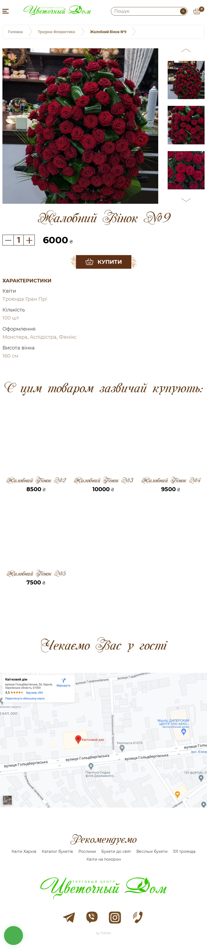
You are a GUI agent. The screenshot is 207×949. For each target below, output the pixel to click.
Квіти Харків (24, 851)
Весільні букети (152, 851)
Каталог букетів (57, 851)
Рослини (87, 851)
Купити (110, 262)
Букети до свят (116, 851)
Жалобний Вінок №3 (103, 480)
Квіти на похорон (104, 859)
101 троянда (184, 851)
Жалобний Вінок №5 (36, 573)
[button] (186, 51)
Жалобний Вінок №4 (171, 480)
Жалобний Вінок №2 (35, 480)
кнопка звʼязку (13, 935)
